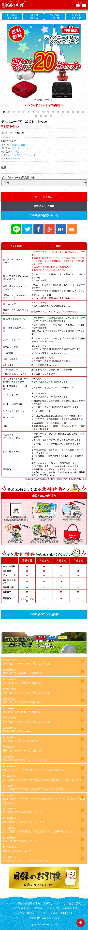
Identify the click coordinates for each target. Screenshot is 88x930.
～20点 (15, 151)
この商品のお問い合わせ (44, 215)
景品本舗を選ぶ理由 (29, 903)
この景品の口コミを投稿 (44, 614)
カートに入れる (44, 197)
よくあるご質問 (72, 903)
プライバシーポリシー (24, 912)
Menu (85, 4)
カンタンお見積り (20, 908)
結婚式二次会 (18, 144)
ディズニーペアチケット (24, 155)
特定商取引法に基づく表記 (44, 917)
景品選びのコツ (51, 903)
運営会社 (39, 908)
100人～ (16, 158)
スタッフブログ (49, 912)
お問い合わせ (68, 912)
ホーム (10, 903)
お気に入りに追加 (44, 206)
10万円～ (16, 148)
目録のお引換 (69, 908)
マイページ (53, 908)
